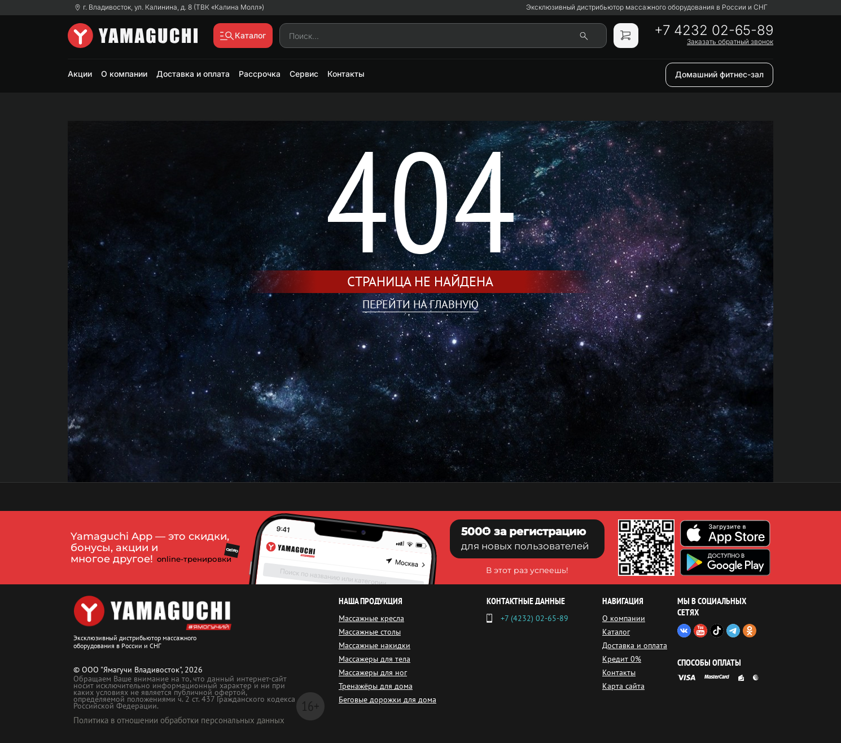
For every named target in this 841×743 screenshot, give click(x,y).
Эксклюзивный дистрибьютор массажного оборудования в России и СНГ (647, 7)
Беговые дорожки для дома (387, 699)
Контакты (346, 73)
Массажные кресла (371, 618)
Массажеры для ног (373, 672)
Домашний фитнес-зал (719, 74)
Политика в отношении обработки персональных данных (178, 720)
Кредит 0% (621, 659)
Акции (80, 73)
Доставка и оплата (193, 73)
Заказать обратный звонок (730, 42)
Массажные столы (370, 632)
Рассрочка (260, 73)
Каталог (616, 632)
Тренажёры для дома (376, 686)
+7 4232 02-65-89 (713, 30)
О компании (124, 73)
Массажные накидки (374, 645)
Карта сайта (623, 686)
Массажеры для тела (374, 659)
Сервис (304, 73)
